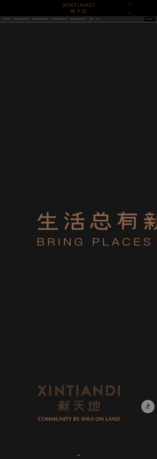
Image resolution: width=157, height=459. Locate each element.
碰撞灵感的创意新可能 (40, 19)
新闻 (91, 19)
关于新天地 (6, 19)
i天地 (98, 19)
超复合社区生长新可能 (78, 19)
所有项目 (149, 19)
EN (129, 13)
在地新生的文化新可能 (21, 19)
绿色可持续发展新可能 (59, 19)
